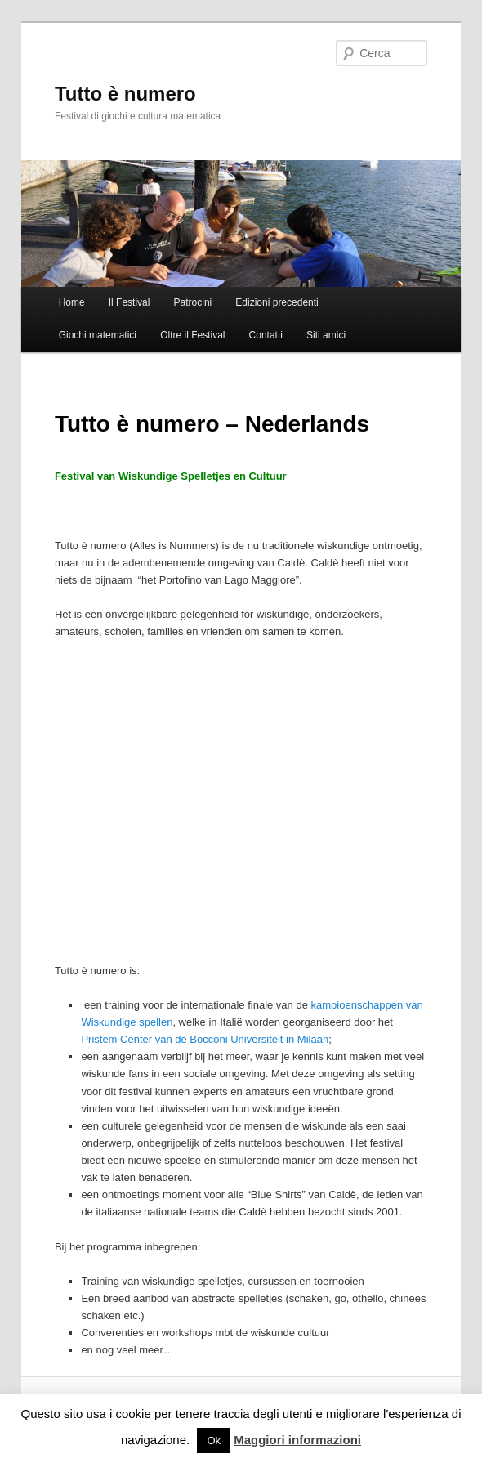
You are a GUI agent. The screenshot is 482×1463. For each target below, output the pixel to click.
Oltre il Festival (192, 335)
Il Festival (129, 302)
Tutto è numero (125, 94)
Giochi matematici (97, 335)
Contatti (266, 335)
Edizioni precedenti (276, 302)
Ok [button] (214, 1440)
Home (72, 302)
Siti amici (326, 335)
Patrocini (193, 302)
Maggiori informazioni (297, 1440)
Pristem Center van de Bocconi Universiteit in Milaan (204, 1039)
